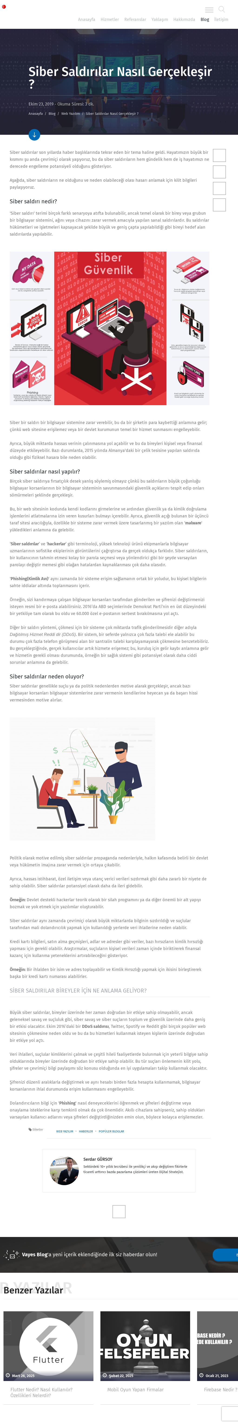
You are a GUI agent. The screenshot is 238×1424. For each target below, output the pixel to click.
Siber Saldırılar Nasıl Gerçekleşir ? (112, 114)
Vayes (31, 10)
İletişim (221, 19)
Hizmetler (110, 19)
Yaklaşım (160, 19)
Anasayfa (86, 19)
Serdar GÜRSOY (97, 1159)
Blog (205, 19)
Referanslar (135, 19)
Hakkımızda (184, 19)
